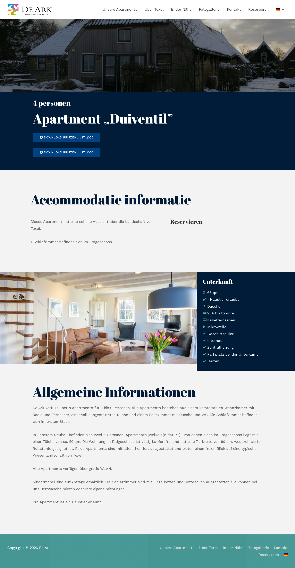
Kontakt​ (234, 9)
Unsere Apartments (120, 9)
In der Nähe (181, 9)
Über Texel (154, 9)
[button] (4, 318)
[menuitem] (280, 9)
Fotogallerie (209, 9)
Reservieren (258, 9)
